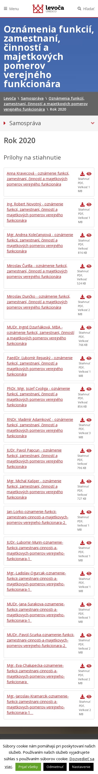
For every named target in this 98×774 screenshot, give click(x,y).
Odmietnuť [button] (55, 766)
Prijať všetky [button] (28, 766)
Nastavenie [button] (81, 766)
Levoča (48, 8)
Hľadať (88, 8)
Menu (14, 8)
